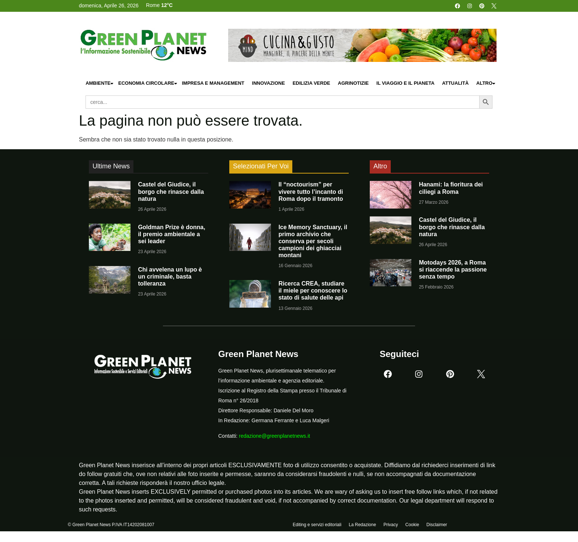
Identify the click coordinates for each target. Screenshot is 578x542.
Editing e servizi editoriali (317, 526)
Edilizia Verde (311, 83)
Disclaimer (436, 526)
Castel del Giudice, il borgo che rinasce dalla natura (171, 191)
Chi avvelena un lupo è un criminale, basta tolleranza (170, 276)
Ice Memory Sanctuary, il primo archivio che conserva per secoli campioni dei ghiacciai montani (312, 241)
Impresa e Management (213, 83)
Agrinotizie (353, 83)
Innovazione (268, 83)
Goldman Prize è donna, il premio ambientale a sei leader (171, 234)
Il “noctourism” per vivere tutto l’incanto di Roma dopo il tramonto (310, 191)
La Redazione (362, 526)
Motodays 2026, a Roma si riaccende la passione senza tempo (453, 269)
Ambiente (100, 83)
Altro (486, 83)
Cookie (412, 526)
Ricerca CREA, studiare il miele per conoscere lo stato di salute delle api (312, 290)
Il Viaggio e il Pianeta (405, 83)
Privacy (390, 526)
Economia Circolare (148, 83)
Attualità (455, 83)
